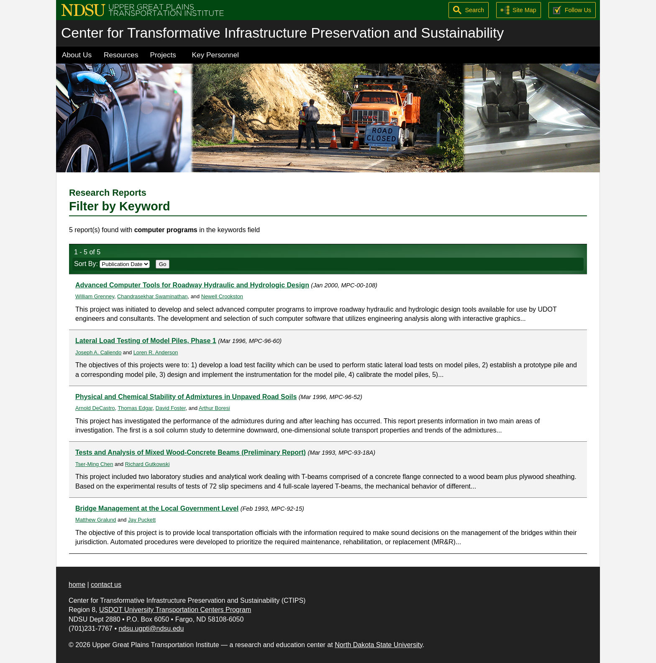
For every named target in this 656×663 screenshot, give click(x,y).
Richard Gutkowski (147, 464)
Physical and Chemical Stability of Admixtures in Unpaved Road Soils (186, 396)
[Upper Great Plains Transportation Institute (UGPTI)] (142, 9)
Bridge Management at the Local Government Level (156, 508)
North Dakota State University (379, 644)
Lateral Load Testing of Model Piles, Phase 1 (145, 340)
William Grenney (94, 296)
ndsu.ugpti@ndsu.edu (151, 628)
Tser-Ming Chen (94, 464)
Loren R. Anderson (155, 352)
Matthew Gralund (95, 520)
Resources (121, 55)
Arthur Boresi (214, 408)
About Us (77, 55)
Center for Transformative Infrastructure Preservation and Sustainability (282, 33)
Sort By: (112, 263)
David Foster (171, 408)
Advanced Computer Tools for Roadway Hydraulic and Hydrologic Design (192, 285)
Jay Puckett (142, 520)
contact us (106, 584)
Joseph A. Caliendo (98, 352)
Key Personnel (215, 55)
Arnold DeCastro (95, 408)
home (77, 584)
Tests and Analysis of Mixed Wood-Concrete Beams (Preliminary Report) (190, 452)
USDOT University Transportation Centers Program (175, 609)
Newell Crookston (222, 296)
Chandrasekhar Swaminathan (152, 296)
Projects (163, 55)
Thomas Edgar (135, 408)
